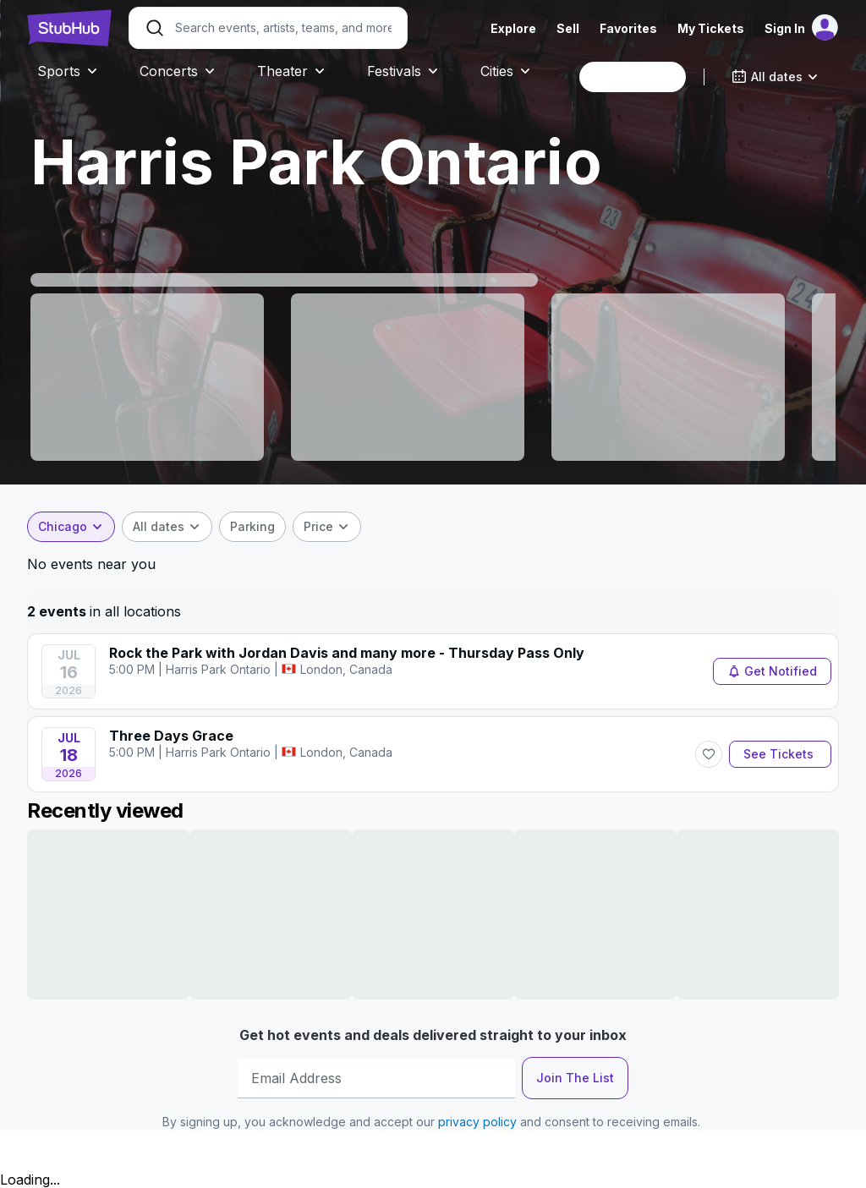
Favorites (628, 28)
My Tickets (710, 28)
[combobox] (632, 77)
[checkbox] (252, 527)
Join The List (575, 1077)
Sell (567, 28)
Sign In (785, 28)
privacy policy (477, 1121)
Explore (513, 28)
